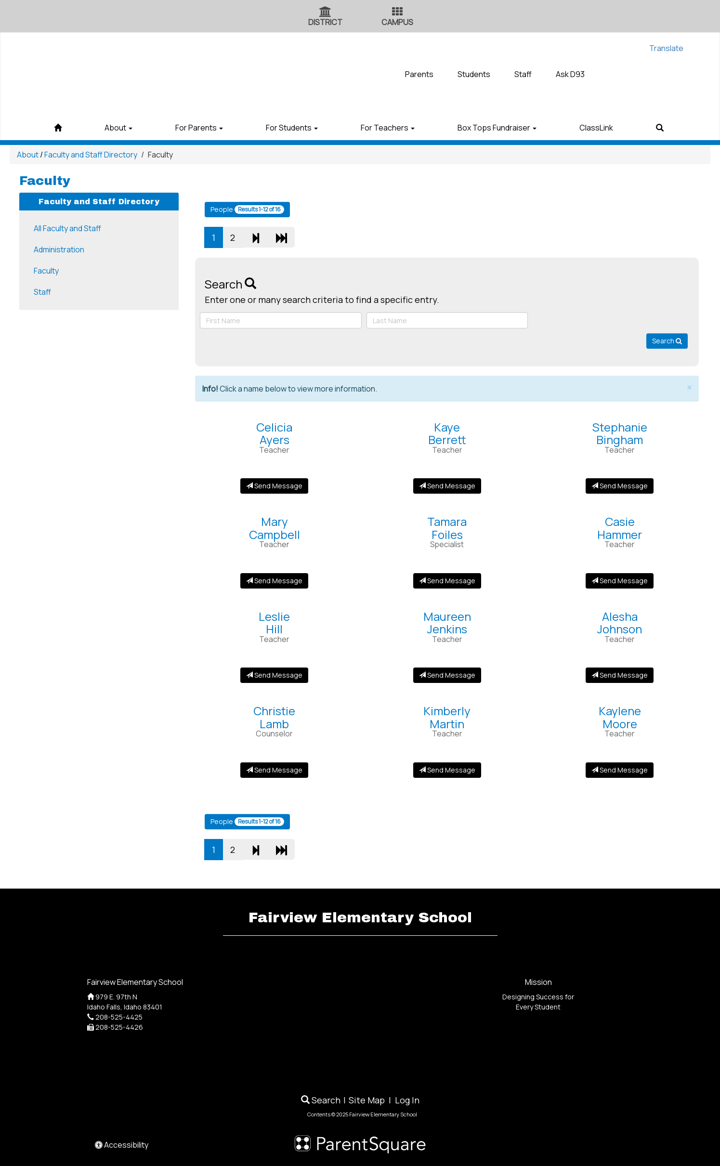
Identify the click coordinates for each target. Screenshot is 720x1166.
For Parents (187, 127)
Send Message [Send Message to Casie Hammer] (619, 580)
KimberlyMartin (447, 717)
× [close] (689, 388)
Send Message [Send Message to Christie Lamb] (274, 769)
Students (474, 74)
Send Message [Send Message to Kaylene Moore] (619, 769)
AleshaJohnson (619, 622)
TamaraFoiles (447, 527)
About (99, 127)
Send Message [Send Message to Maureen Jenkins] (447, 675)
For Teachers (392, 127)
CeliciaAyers (274, 433)
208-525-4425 (119, 1017)
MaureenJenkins (447, 622)
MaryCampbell (274, 527)
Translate (666, 48)
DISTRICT (325, 22)
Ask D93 (570, 74)
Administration (59, 249)
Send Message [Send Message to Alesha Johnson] (619, 675)
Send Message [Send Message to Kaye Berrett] (447, 485)
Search (667, 340)
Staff (523, 74)
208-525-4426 (119, 1027)
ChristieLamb (274, 717)
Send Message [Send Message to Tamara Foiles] (447, 580)
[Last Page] (281, 237)
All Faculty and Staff (67, 228)
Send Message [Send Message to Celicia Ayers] (274, 485)
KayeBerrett (447, 433)
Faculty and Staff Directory (90, 154)
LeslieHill (274, 622)
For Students (288, 127)
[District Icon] (325, 12)
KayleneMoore (620, 717)
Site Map (367, 1100)
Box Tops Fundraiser (508, 127)
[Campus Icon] (397, 12)
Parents (419, 74)
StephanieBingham (619, 433)
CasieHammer (619, 527)
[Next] (255, 237)
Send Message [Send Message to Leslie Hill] (274, 675)
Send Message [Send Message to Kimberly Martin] (447, 769)
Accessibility (121, 1145)
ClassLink (615, 127)
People (247, 209)
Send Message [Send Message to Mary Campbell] (274, 580)
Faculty (46, 270)
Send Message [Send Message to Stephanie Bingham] (619, 485)
